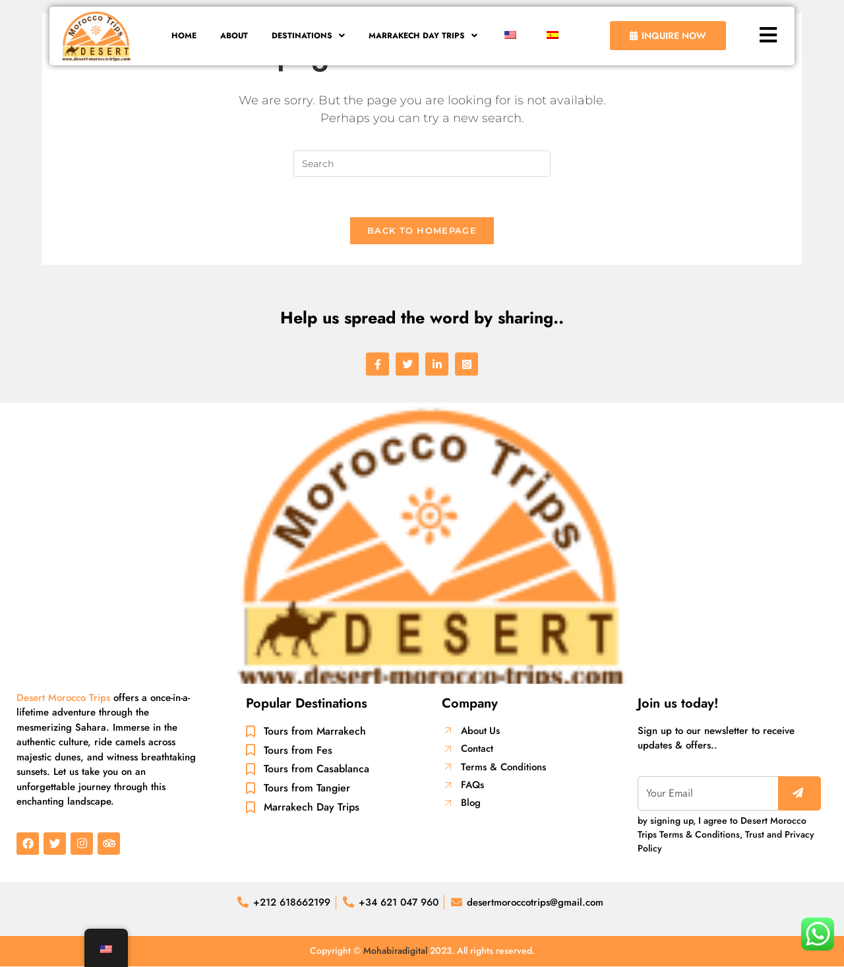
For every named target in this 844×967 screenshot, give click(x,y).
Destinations (308, 36)
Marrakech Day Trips (426, 36)
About (231, 36)
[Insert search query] (422, 163)
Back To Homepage (422, 230)
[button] (307, 36)
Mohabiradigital (395, 951)
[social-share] (377, 364)
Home (178, 36)
